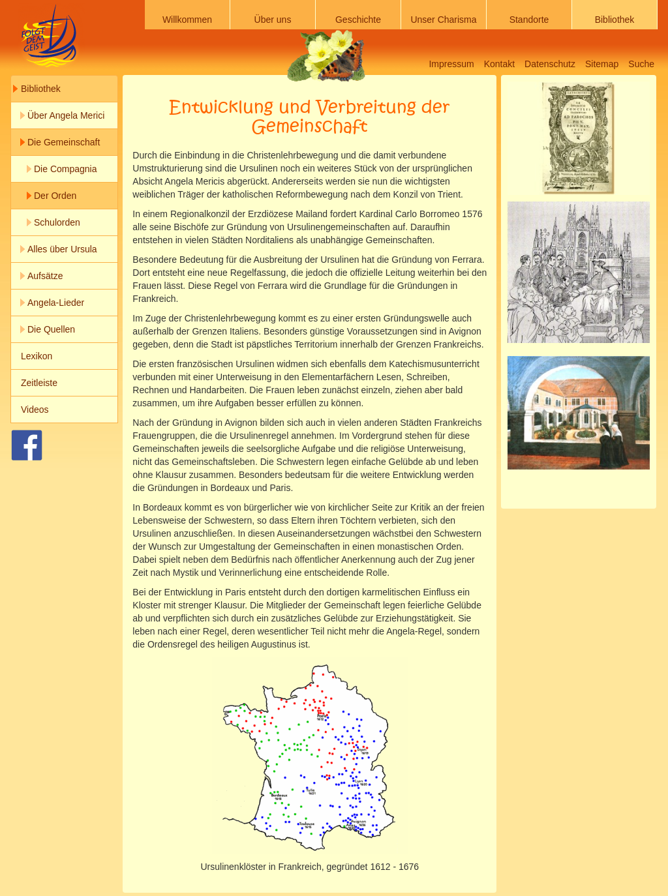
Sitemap (601, 64)
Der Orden (55, 195)
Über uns (273, 19)
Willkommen (187, 19)
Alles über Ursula (62, 249)
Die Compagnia (65, 169)
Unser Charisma (443, 19)
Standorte (529, 19)
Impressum (451, 64)
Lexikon (36, 356)
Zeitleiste (39, 383)
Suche (641, 64)
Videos (35, 409)
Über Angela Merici (65, 115)
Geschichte (358, 19)
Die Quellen (51, 329)
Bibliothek (615, 19)
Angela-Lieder (55, 302)
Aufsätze (45, 276)
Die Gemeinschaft (63, 142)
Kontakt (499, 64)
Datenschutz (549, 64)
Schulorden (57, 222)
